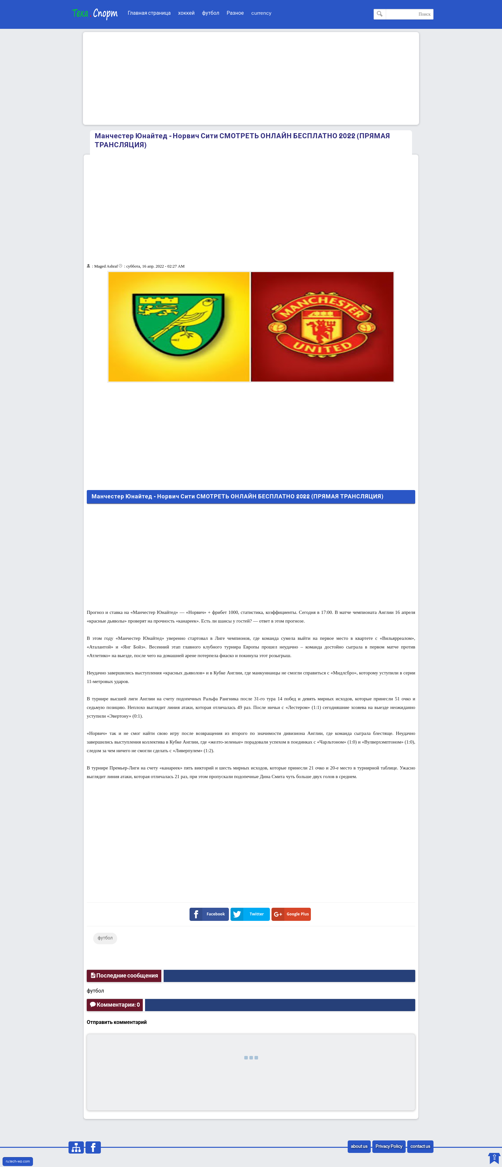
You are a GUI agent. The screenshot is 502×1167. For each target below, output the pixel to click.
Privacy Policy (389, 1146)
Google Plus (291, 914)
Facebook (208, 914)
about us (359, 1146)
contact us (420, 1146)
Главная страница (149, 13)
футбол (210, 13)
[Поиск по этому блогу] (403, 14)
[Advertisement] (251, 78)
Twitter (248, 914)
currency (261, 13)
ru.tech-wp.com (18, 1161)
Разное (235, 13)
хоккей (186, 13)
